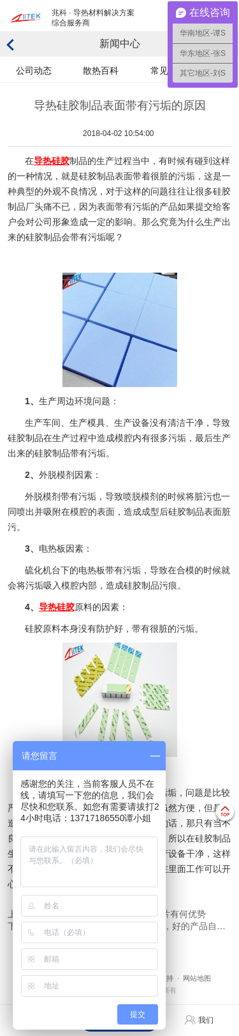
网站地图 (197, 978)
